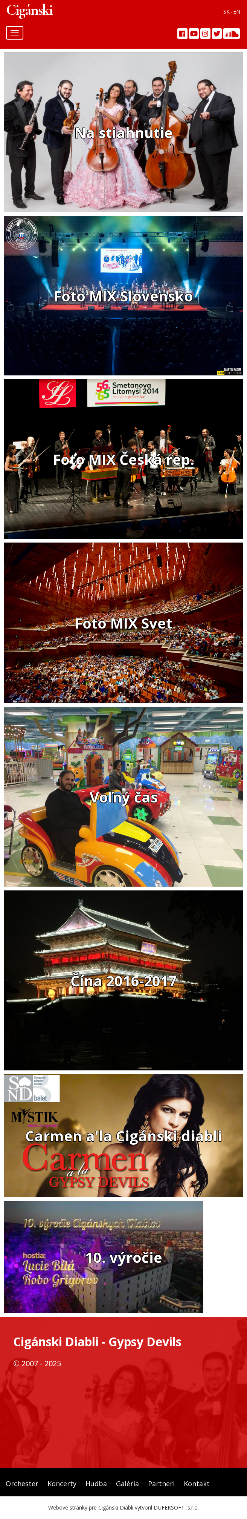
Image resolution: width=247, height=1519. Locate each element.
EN (236, 11)
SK (226, 11)
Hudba (96, 1483)
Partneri (161, 1483)
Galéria (127, 1483)
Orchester (22, 1483)
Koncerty (61, 1483)
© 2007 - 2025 (37, 1363)
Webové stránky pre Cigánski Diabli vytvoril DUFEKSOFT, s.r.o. (123, 1507)
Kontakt (197, 1483)
